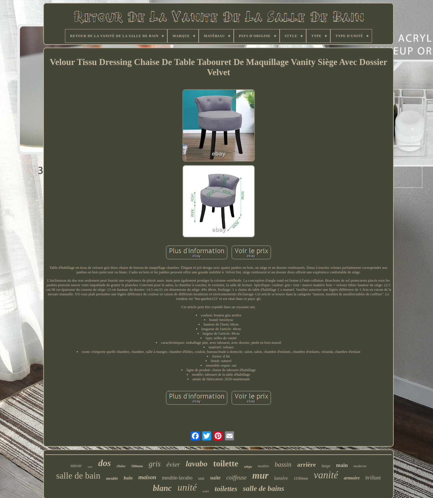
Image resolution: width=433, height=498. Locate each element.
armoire (352, 478)
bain (128, 478)
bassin (283, 464)
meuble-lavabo (177, 478)
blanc (162, 488)
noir (90, 466)
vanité (326, 475)
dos (104, 463)
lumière (281, 478)
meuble (112, 478)
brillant (373, 478)
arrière (306, 464)
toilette (225, 463)
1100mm (301, 478)
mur (260, 475)
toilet (205, 491)
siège (248, 466)
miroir (76, 465)
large (326, 466)
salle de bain (78, 476)
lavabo (196, 463)
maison (147, 477)
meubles (263, 466)
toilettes (226, 489)
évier (173, 464)
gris (154, 464)
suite (215, 478)
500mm (137, 466)
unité (187, 487)
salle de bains (263, 488)
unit (201, 478)
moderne (360, 466)
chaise (121, 466)
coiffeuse (236, 477)
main (342, 465)
